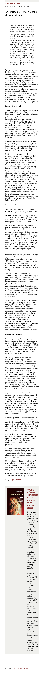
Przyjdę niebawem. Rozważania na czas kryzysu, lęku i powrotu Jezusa (32, 498)
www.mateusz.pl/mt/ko (14, 3)
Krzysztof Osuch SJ (16, 479)
